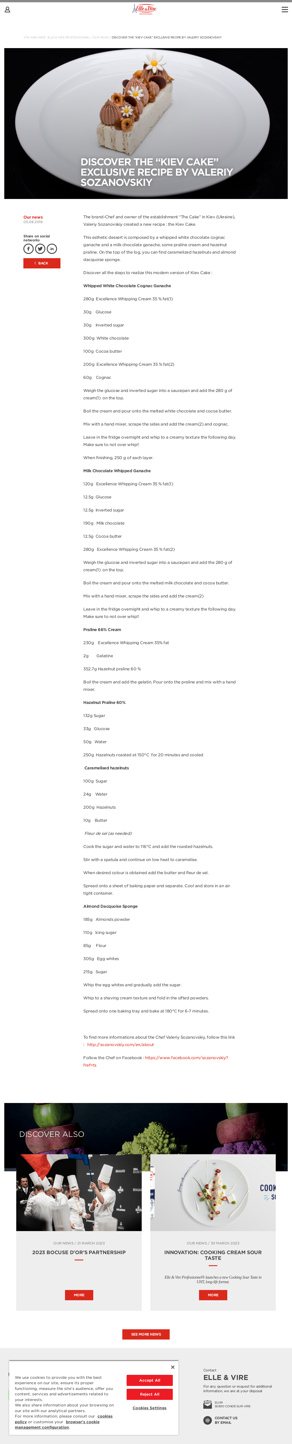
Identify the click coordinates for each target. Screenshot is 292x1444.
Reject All (149, 1394)
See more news (146, 1334)
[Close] (173, 1367)
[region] (94, 1397)
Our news (101, 37)
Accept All (149, 1380)
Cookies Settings (150, 1408)
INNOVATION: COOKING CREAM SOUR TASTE (213, 1255)
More (79, 1295)
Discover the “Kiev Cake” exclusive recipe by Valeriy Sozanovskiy (167, 37)
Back (41, 263)
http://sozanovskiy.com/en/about (120, 1044)
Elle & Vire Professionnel (69, 37)
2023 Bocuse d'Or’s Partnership (79, 1252)
